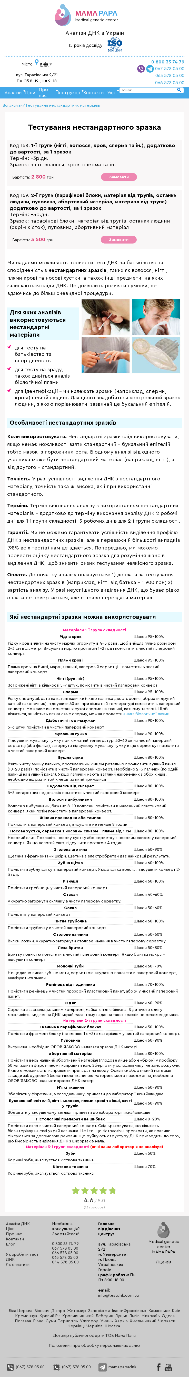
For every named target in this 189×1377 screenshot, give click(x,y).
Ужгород (89, 1321)
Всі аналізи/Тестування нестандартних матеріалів (51, 105)
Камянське (159, 1311)
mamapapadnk (117, 1367)
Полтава (23, 1321)
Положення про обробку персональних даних (94, 1345)
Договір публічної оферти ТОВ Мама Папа (94, 1336)
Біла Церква (20, 1311)
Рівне (38, 1321)
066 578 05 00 (169, 82)
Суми (51, 1321)
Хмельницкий (143, 1321)
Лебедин (104, 1316)
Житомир (76, 1311)
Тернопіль (68, 1321)
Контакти (93, 92)
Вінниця (41, 1311)
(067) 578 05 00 (25, 1367)
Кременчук (26, 1316)
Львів (134, 1316)
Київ (176, 1311)
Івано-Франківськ (129, 1311)
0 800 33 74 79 (167, 62)
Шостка (112, 1326)
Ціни (30, 92)
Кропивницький (78, 1316)
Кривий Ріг (49, 1316)
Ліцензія (163, 1262)
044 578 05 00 (65, 1262)
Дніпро (58, 1311)
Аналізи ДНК (18, 1224)
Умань (107, 1321)
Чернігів (94, 1326)
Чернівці (76, 1326)
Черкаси (166, 1321)
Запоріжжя (99, 1311)
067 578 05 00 (169, 68)
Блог (10, 1244)
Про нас (14, 1234)
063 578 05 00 (169, 75)
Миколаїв (151, 1316)
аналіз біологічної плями (146, 714)
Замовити (119, 177)
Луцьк (121, 1316)
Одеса (168, 1316)
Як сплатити (17, 1265)
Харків (121, 1321)
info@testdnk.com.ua (118, 1295)
